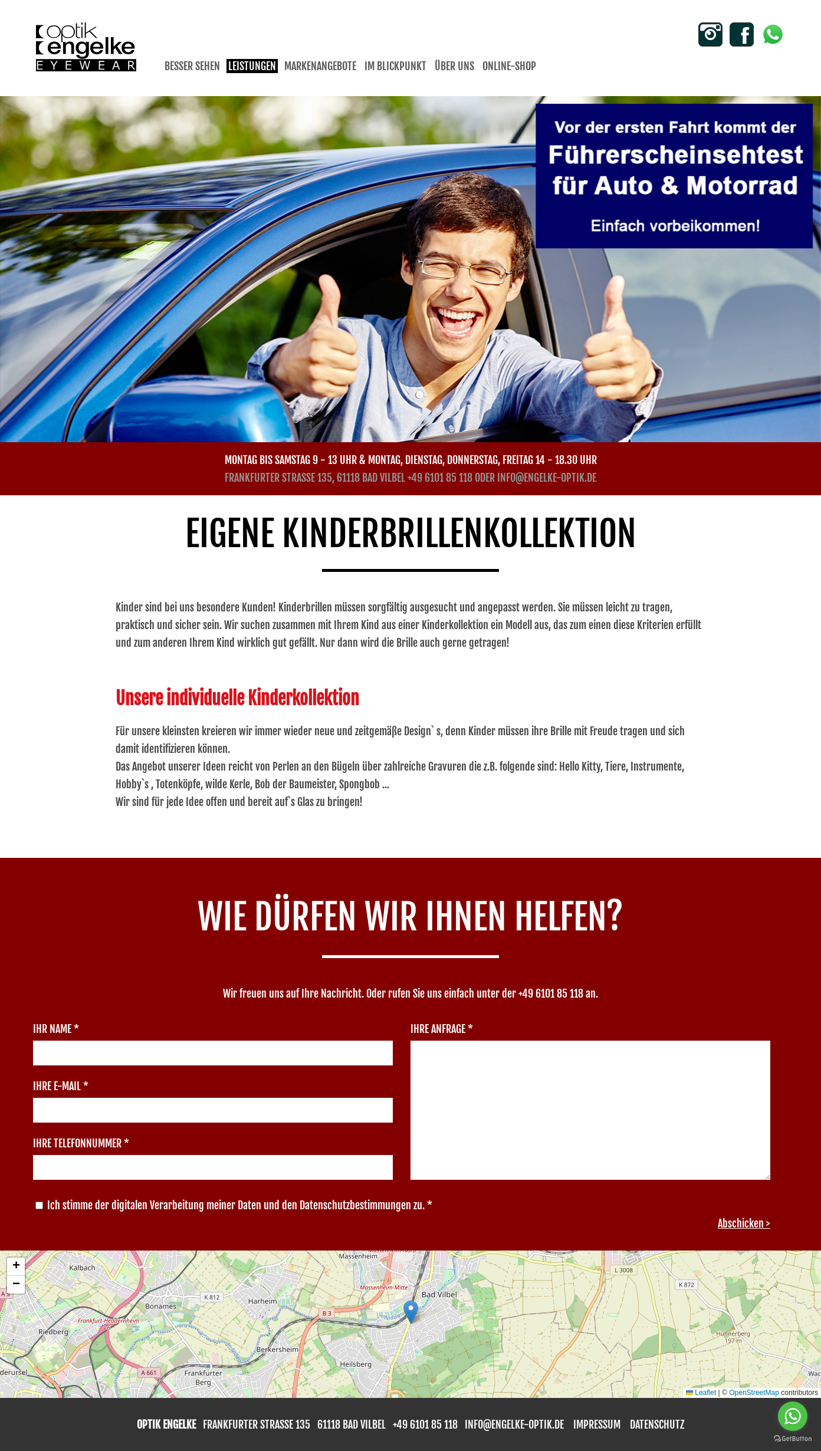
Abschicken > (744, 1223)
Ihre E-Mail (60, 1086)
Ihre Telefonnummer (81, 1143)
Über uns (454, 66)
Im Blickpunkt (395, 66)
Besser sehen (192, 66)
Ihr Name (56, 1028)
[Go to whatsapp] (792, 1416)
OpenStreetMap (754, 1393)
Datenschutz (657, 1424)
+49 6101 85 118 (440, 477)
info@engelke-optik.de (546, 477)
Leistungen (252, 66)
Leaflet (701, 1393)
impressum (596, 1424)
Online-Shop (509, 66)
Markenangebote (320, 66)
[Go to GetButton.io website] (793, 1439)
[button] (410, 1312)
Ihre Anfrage (441, 1028)
